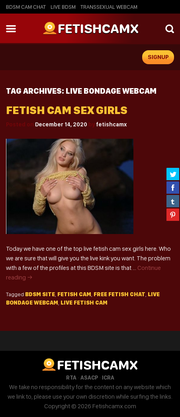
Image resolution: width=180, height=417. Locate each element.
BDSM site (40, 294)
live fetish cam (84, 302)
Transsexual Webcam (108, 7)
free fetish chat (119, 294)
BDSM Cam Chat (26, 7)
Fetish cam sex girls (66, 110)
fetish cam (74, 294)
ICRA (108, 377)
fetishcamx (111, 124)
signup (158, 57)
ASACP (89, 377)
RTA (71, 377)
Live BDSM (63, 7)
